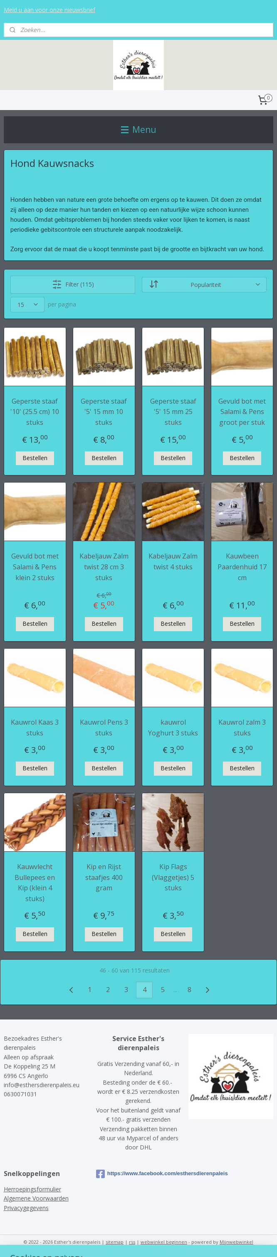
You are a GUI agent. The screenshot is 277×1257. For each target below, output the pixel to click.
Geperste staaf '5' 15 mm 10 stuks (104, 412)
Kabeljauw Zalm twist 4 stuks (173, 561)
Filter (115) (73, 284)
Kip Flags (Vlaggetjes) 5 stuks (173, 877)
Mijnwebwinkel (236, 1242)
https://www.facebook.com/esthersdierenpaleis (138, 1174)
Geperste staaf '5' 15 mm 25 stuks (173, 412)
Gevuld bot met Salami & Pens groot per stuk (242, 412)
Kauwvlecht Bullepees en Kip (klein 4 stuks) (35, 882)
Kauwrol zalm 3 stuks (242, 728)
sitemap (115, 1242)
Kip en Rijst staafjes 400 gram (104, 877)
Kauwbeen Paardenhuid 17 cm (242, 566)
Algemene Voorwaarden (36, 1198)
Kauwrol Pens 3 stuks (104, 728)
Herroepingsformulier (32, 1189)
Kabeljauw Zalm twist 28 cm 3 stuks (104, 566)
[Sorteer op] (204, 284)
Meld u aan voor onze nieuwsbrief (49, 10)
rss (132, 1242)
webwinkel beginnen (164, 1242)
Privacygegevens (26, 1208)
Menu (138, 129)
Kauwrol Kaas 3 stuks (35, 728)
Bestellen (34, 458)
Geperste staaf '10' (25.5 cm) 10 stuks (34, 412)
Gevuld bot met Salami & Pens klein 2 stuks (35, 566)
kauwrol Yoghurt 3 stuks (173, 728)
